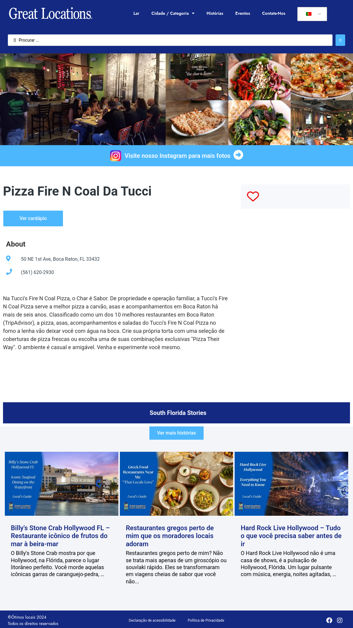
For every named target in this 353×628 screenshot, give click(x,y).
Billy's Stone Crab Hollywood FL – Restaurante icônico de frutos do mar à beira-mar (60, 536)
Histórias (215, 13)
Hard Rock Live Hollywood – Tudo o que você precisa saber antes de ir (291, 536)
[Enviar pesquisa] (340, 40)
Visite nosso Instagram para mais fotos (177, 155)
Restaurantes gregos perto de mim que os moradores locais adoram (170, 536)
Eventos (242, 13)
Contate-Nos (273, 13)
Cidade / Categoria (173, 13)
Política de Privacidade (206, 620)
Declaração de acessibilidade (152, 620)
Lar (136, 13)
